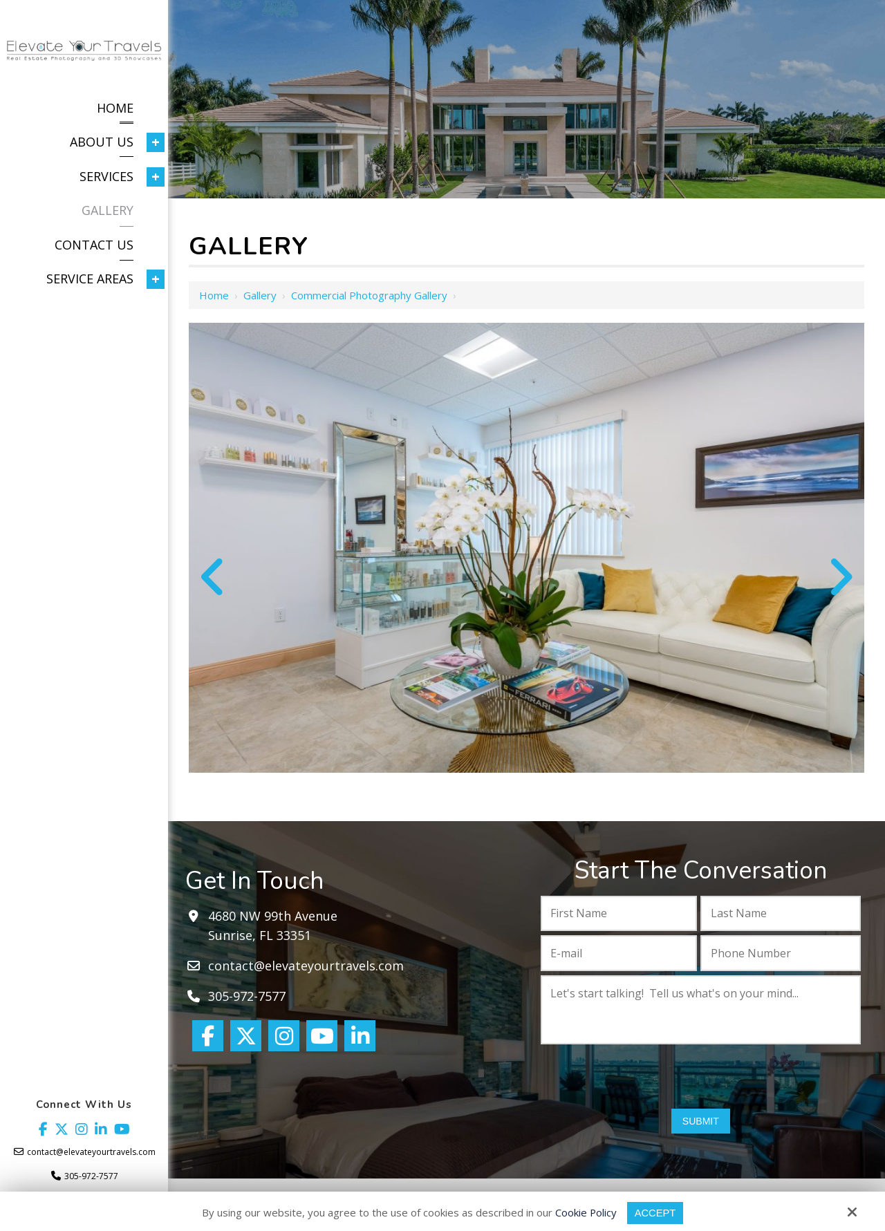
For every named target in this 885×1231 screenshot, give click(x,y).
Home (214, 295)
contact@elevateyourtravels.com (91, 1152)
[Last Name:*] (780, 914)
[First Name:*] (619, 914)
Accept (656, 1213)
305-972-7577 (91, 1176)
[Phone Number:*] (780, 953)
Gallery (260, 295)
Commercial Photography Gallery (369, 295)
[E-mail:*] (619, 953)
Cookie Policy (586, 1212)
